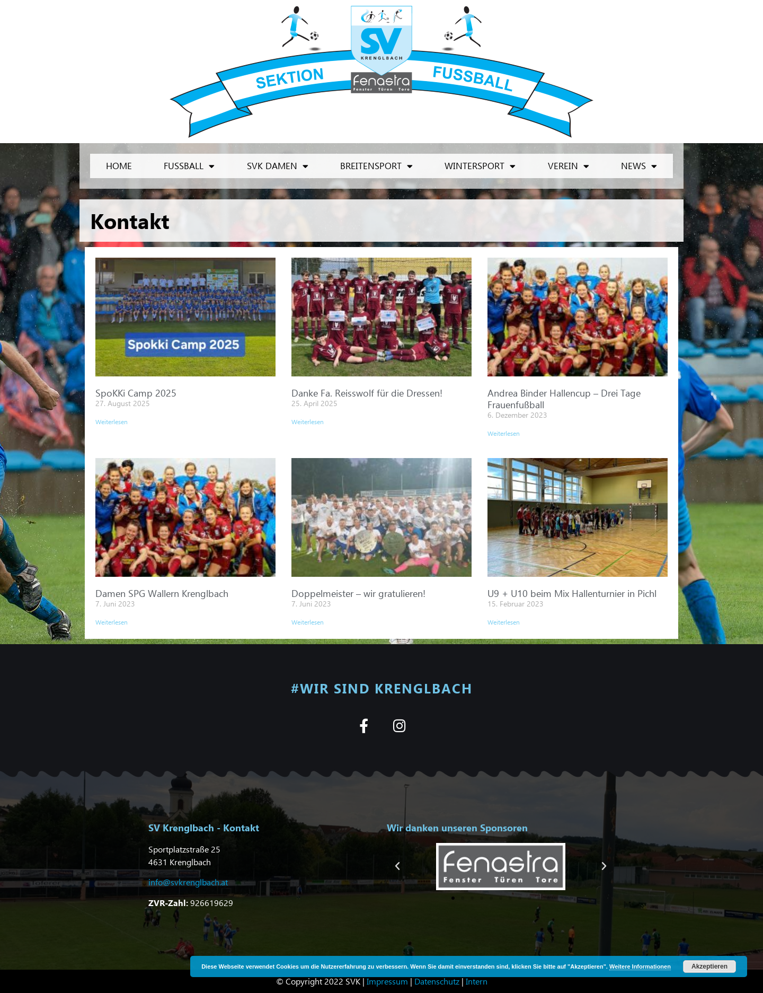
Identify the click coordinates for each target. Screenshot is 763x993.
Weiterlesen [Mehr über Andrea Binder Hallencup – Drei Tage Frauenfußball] (503, 433)
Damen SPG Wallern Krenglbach (161, 593)
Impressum (387, 981)
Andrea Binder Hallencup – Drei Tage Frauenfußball (564, 398)
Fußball (189, 166)
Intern (476, 981)
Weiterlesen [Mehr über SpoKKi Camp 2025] (111, 422)
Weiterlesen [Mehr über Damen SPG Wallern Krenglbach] (111, 622)
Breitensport (376, 166)
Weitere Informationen (640, 966)
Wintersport (480, 166)
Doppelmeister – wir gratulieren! (358, 593)
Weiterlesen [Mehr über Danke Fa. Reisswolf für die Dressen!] (307, 422)
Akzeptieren (709, 966)
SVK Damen (277, 166)
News (639, 166)
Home (119, 166)
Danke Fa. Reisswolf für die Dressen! (366, 392)
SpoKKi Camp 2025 (135, 392)
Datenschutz (436, 981)
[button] (397, 866)
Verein (568, 166)
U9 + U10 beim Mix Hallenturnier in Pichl (571, 593)
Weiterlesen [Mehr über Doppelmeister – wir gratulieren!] (307, 622)
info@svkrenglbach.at (188, 881)
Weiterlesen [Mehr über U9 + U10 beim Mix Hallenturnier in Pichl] (503, 622)
